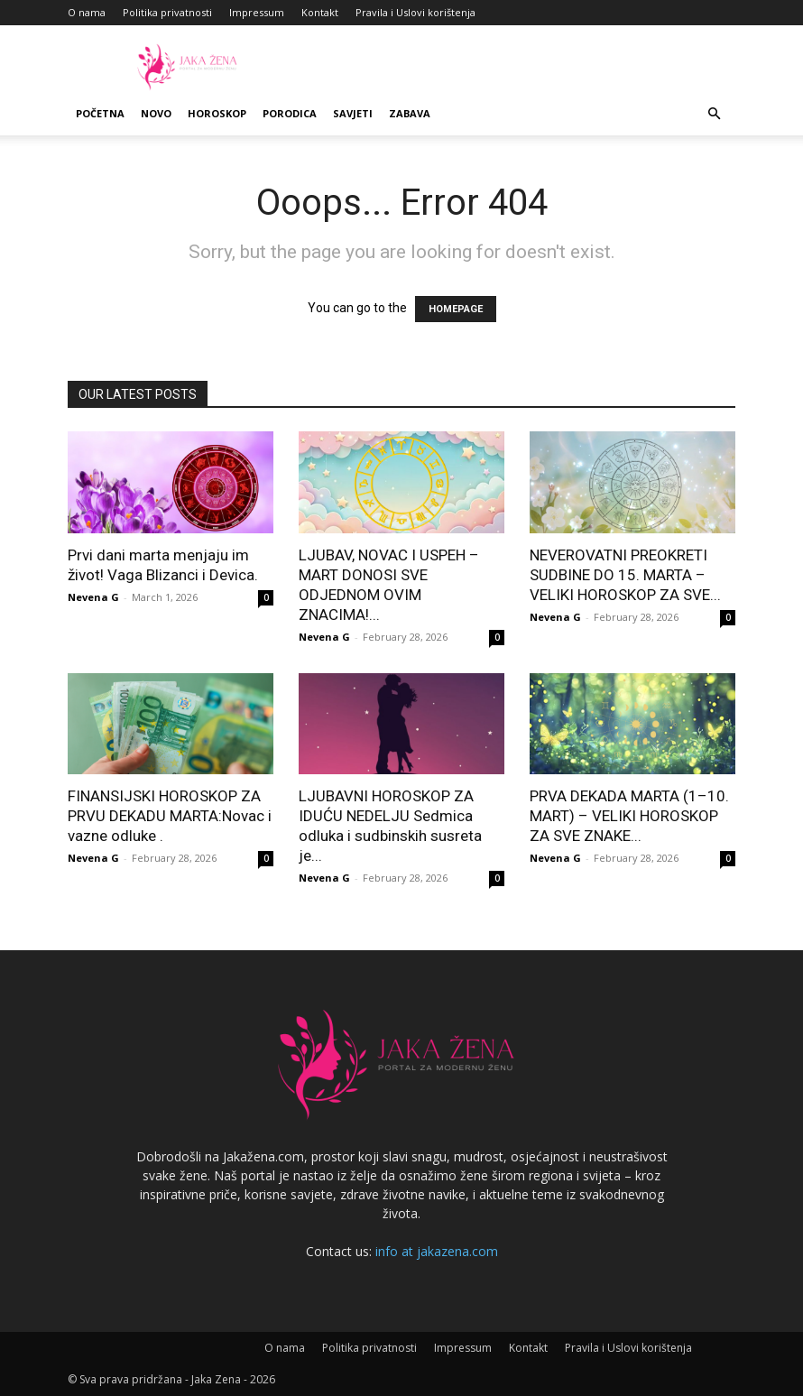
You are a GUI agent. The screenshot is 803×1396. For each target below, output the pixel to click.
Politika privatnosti (167, 12)
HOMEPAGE (456, 309)
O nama (87, 12)
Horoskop (217, 113)
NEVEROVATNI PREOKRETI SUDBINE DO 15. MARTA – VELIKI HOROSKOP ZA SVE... (625, 575)
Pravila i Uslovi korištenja (415, 12)
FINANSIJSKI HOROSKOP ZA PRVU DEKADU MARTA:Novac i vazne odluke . (170, 816)
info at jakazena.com (436, 1251)
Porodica (290, 113)
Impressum (256, 12)
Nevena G (93, 597)
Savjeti (353, 113)
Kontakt (319, 12)
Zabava (409, 113)
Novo (156, 113)
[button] (713, 114)
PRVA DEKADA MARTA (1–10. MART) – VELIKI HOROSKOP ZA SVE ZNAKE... (629, 816)
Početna (100, 113)
